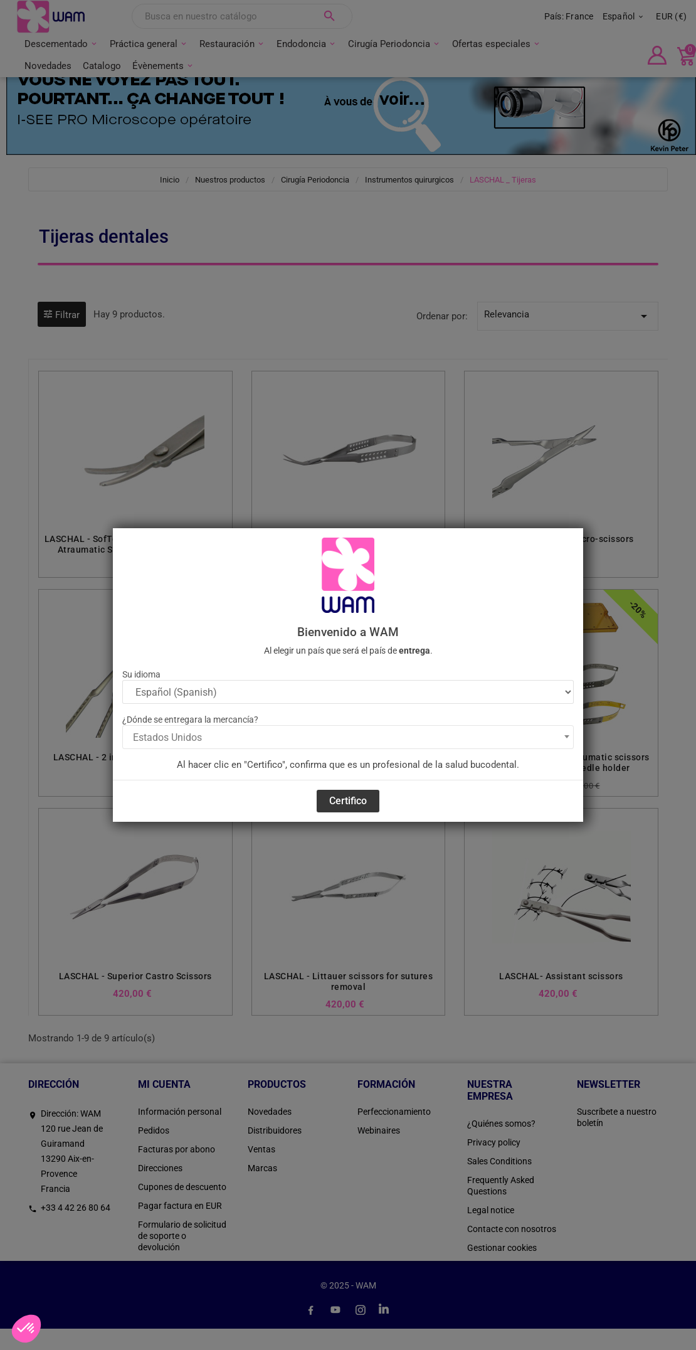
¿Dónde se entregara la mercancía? (190, 720)
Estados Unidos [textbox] (167, 737)
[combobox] (348, 737)
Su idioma (141, 674)
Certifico (348, 801)
